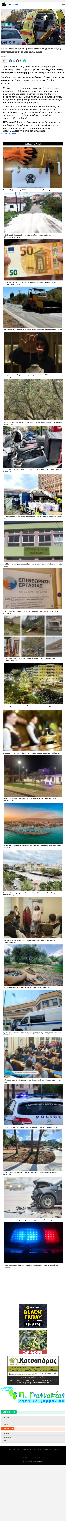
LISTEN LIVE (7, 1473)
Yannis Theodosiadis (38, 1517)
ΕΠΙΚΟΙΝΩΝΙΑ (18, 1505)
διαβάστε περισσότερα (10, 161)
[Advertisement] (33, 76)
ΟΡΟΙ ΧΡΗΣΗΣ (27, 1505)
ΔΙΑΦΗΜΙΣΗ (9, 1505)
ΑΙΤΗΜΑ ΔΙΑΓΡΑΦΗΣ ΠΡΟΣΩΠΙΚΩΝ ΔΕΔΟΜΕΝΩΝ (46, 1505)
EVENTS (6, 1480)
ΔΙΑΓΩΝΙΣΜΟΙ (7, 1476)
